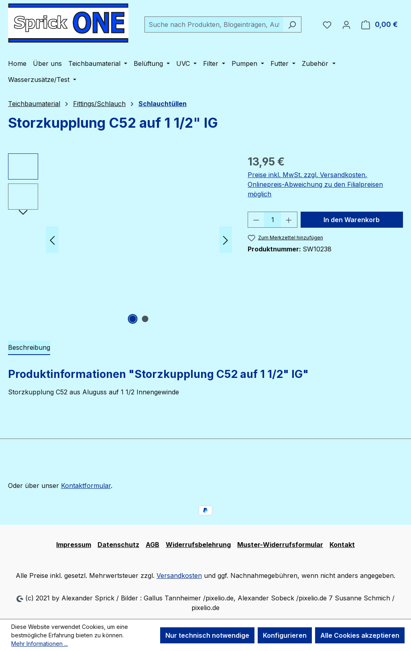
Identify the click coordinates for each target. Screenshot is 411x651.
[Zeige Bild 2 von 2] (145, 319)
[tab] (29, 348)
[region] (120, 239)
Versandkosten (179, 575)
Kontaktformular (86, 486)
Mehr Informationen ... (39, 643)
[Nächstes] (226, 240)
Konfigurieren (285, 635)
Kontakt (342, 545)
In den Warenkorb (352, 220)
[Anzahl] (272, 220)
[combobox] (213, 24)
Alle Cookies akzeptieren (359, 635)
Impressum (73, 545)
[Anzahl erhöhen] (289, 220)
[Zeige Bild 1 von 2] (132, 319)
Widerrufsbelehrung (198, 545)
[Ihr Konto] (346, 24)
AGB (152, 545)
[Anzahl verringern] (256, 220)
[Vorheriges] (52, 240)
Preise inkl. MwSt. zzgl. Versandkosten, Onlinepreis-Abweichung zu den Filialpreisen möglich (315, 184)
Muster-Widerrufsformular (280, 545)
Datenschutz (118, 545)
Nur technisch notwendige (207, 635)
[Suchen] (292, 24)
